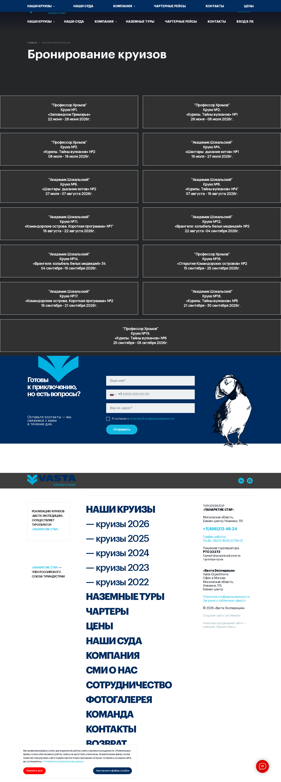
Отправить (121, 429)
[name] (150, 381)
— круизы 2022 (117, 582)
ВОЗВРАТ (106, 744)
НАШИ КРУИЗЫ (120, 509)
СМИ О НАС (111, 670)
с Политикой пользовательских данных (62, 761)
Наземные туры (140, 21)
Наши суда (74, 21)
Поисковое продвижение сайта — (224, 623)
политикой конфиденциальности (152, 418)
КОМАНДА (109, 714)
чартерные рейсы (181, 21)
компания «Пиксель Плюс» (219, 627)
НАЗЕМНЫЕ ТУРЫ (125, 596)
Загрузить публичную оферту (224, 600)
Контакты (217, 21)
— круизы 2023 (117, 568)
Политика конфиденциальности (226, 596)
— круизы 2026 (117, 524)
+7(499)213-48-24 (220, 529)
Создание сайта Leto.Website (221, 615)
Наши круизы (39, 21)
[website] (164, 8)
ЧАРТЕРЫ (107, 611)
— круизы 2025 (117, 539)
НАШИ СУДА (114, 641)
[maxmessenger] (250, 481)
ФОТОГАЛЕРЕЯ (119, 700)
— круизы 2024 (117, 553)
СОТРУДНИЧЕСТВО (129, 685)
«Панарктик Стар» (45, 529)
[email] (150, 408)
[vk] (181, 8)
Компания (104, 21)
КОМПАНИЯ (113, 655)
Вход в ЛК (245, 21)
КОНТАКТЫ (111, 729)
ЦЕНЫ (99, 626)
